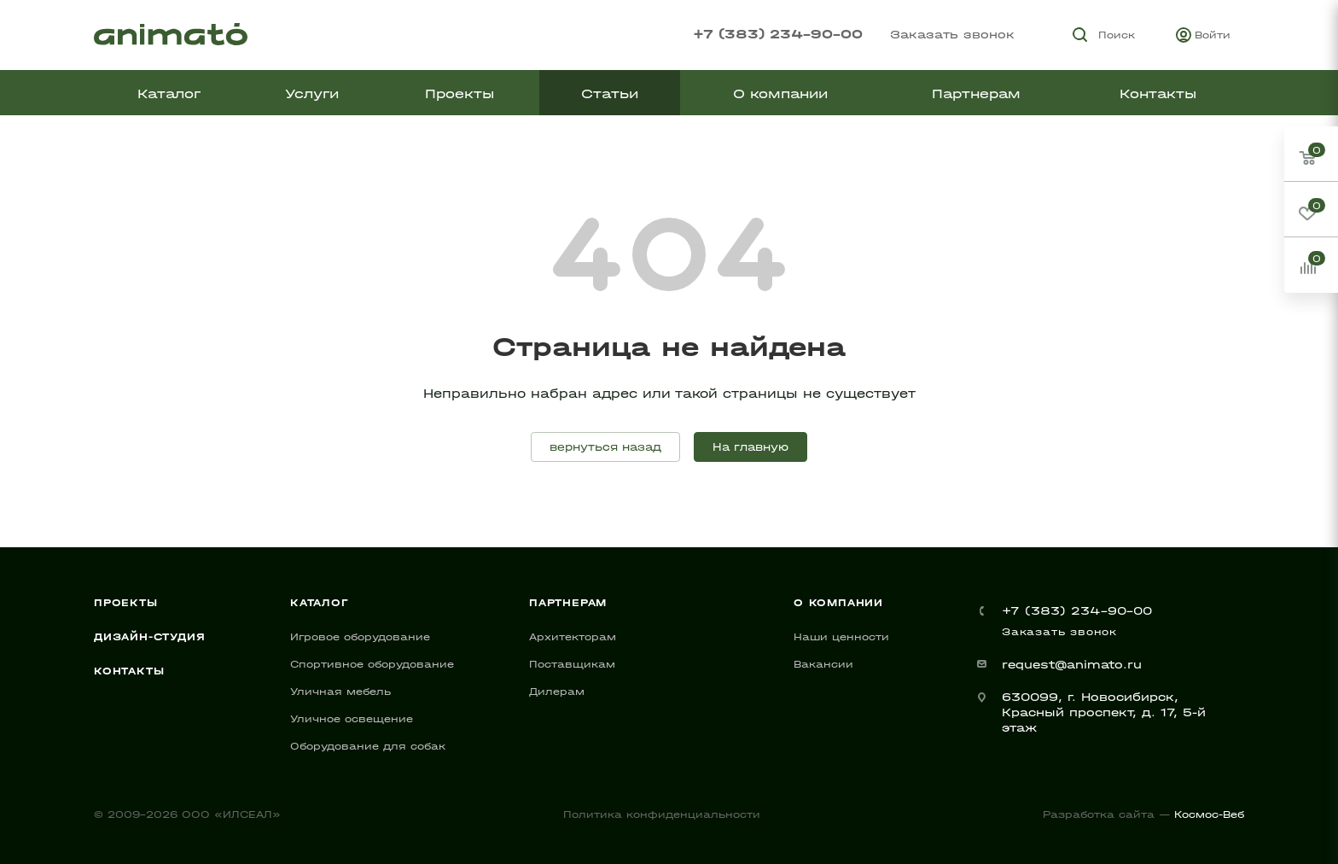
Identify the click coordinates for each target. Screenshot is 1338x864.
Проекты (126, 603)
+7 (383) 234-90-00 (778, 34)
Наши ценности (841, 637)
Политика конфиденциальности (661, 814)
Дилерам (557, 692)
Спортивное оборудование (372, 664)
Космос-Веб (1209, 814)
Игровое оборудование (360, 637)
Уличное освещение (351, 719)
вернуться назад (605, 447)
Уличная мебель (340, 692)
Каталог (319, 603)
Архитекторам (572, 637)
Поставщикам (572, 664)
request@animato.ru (1072, 664)
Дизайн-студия (149, 637)
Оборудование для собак (367, 746)
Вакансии (823, 664)
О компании (838, 603)
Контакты (129, 671)
